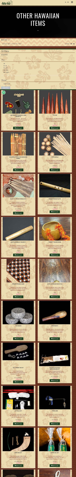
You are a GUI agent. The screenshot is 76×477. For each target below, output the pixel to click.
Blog (40, 450)
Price (37, 62)
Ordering (28, 450)
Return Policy (29, 452)
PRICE (19, 46)
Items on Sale (5, 86)
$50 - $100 (5, 75)
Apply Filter (6, 90)
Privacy (27, 454)
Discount (37, 82)
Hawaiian (5, 57)
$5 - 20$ (4, 70)
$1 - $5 (4, 68)
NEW (9, 46)
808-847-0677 (5, 459)
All (3, 66)
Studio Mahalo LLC (10, 469)
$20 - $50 (4, 72)
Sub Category (37, 53)
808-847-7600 (6, 457)
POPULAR (14, 46)
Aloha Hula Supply (17, 450)
